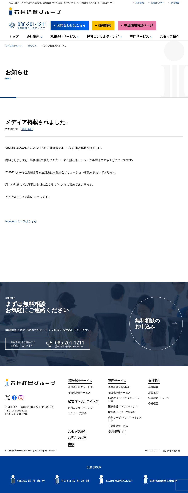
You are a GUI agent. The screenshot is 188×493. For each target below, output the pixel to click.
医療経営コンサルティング (123, 406)
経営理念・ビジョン (158, 398)
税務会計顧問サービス (80, 387)
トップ (13, 36)
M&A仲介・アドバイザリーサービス (125, 399)
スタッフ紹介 (169, 36)
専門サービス (139, 36)
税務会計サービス (63, 36)
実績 (71, 444)
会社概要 (175, 2)
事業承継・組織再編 (118, 387)
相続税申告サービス (79, 392)
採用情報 (139, 2)
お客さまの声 (77, 438)
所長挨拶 (153, 392)
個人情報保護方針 (171, 450)
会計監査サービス (118, 425)
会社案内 (33, 36)
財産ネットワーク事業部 (122, 412)
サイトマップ (151, 450)
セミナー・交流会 (77, 413)
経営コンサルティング (103, 36)
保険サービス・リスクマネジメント (125, 419)
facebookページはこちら (21, 221)
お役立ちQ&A (157, 2)
